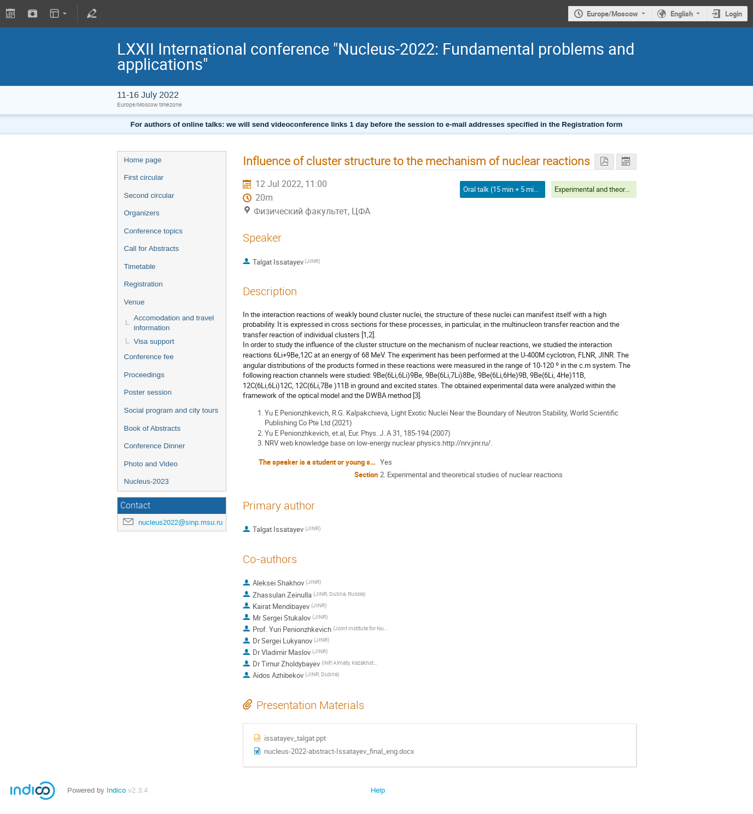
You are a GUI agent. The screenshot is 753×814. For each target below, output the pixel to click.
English (681, 14)
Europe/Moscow (612, 14)
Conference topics (153, 231)
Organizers (142, 213)
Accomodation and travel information (174, 323)
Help (378, 790)
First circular (144, 177)
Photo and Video (151, 464)
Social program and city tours (171, 410)
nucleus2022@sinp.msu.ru (180, 522)
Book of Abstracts (152, 428)
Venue (134, 302)
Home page (143, 160)
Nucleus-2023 (146, 481)
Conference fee (149, 357)
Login (733, 14)
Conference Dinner (154, 446)
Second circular (149, 195)
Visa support (154, 341)
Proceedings (144, 375)
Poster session (148, 392)
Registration (143, 284)
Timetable (140, 266)
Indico (116, 790)
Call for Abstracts (151, 248)
